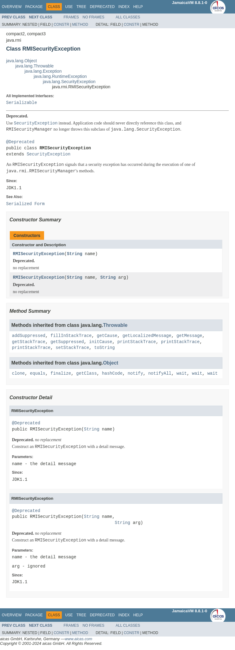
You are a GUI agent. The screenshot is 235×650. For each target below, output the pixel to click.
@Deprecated (20, 142)
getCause (107, 336)
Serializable (21, 103)
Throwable (115, 325)
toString (104, 348)
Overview (11, 7)
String (74, 254)
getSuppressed (67, 342)
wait (182, 374)
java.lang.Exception (43, 71)
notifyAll (159, 374)
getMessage (189, 336)
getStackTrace (28, 342)
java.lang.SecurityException (69, 81)
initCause (100, 342)
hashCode (112, 374)
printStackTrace (136, 342)
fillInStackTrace (70, 336)
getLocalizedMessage (146, 336)
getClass (86, 374)
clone (18, 374)
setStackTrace (72, 348)
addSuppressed (28, 336)
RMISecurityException (38, 254)
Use (69, 7)
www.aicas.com (78, 639)
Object (110, 362)
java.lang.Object (21, 60)
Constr (61, 24)
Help (138, 7)
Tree (81, 7)
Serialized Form (25, 204)
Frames (71, 17)
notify (135, 374)
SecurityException (48, 154)
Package (34, 7)
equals (37, 374)
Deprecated (102, 7)
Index (124, 7)
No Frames (93, 17)
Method (80, 24)
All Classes (128, 17)
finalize (60, 374)
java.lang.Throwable (34, 65)
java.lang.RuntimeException (60, 76)
